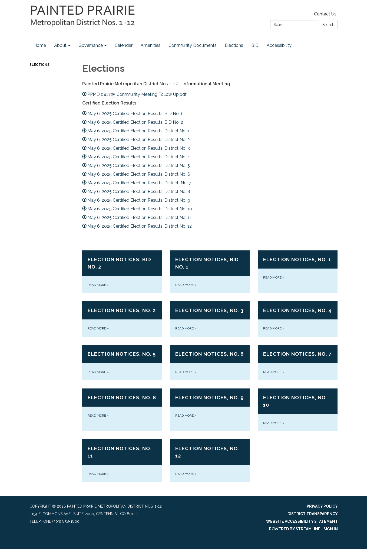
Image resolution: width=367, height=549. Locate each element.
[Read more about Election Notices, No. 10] (298, 409)
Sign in (330, 529)
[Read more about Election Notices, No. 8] (122, 409)
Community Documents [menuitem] (192, 45)
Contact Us (325, 14)
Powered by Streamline (294, 529)
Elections (39, 65)
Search (328, 24)
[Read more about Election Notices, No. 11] (122, 460)
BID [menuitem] (255, 45)
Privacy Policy (322, 506)
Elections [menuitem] (234, 45)
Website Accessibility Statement (302, 521)
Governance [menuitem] (90, 45)
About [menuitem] (60, 45)
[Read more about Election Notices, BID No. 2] (122, 271)
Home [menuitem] (40, 45)
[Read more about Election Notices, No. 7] (298, 362)
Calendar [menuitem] (124, 45)
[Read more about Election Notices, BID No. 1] (210, 271)
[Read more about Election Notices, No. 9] (210, 409)
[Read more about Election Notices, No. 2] (122, 319)
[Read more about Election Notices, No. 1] (298, 271)
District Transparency (312, 514)
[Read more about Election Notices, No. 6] (210, 362)
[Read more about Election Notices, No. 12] (210, 460)
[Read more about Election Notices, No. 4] (298, 319)
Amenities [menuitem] (150, 45)
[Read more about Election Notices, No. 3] (210, 319)
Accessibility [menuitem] (279, 45)
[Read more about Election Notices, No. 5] (122, 362)
